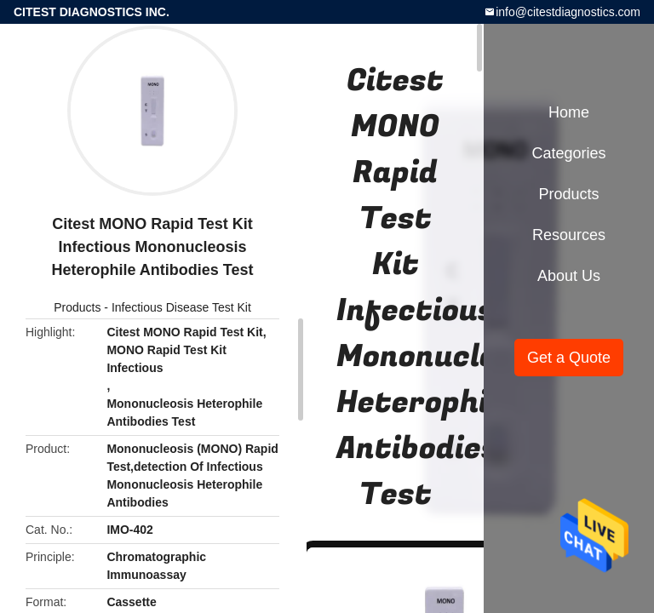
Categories (568, 153)
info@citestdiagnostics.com (568, 12)
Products (77, 307)
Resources (568, 234)
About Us (568, 275)
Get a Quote (569, 357)
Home (568, 112)
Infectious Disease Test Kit (181, 307)
